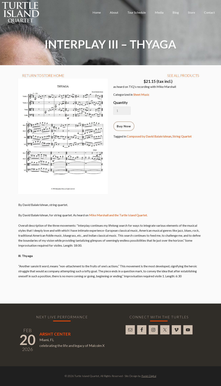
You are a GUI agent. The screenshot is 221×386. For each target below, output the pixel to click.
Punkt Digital (148, 376)
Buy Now (124, 126)
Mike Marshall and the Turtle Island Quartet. (118, 215)
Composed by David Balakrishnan (149, 136)
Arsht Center (55, 334)
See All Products (183, 75)
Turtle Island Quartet (20, 12)
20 (27, 339)
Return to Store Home (43, 75)
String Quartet (182, 136)
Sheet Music (141, 94)
